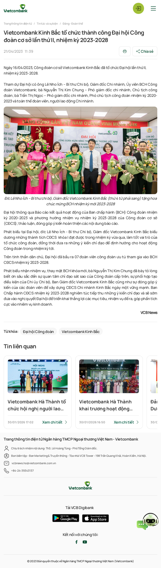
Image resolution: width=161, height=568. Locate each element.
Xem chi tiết (52, 422)
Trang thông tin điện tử (18, 24)
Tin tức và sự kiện (47, 24)
